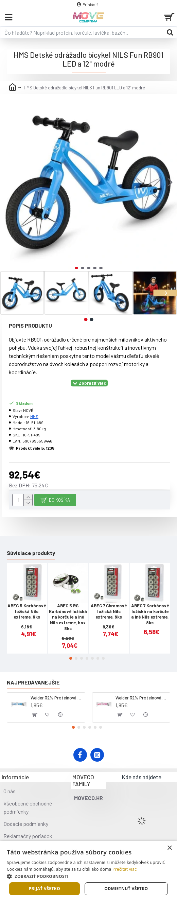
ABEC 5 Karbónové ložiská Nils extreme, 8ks (26, 611)
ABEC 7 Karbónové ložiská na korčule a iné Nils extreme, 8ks (150, 614)
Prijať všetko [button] (44, 888)
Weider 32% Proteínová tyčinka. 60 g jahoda (141, 697)
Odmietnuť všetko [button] (126, 888)
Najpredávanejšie (33, 682)
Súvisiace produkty (31, 553)
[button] (170, 182)
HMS (34, 416)
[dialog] (88, 871)
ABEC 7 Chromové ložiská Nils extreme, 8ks (109, 611)
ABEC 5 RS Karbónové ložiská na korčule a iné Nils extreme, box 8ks (68, 617)
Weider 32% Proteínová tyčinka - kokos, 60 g (57, 697)
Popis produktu (30, 325)
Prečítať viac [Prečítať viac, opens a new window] (124, 869)
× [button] (169, 848)
